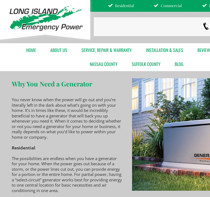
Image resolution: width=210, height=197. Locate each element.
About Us (58, 50)
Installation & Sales (164, 50)
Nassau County (104, 64)
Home (31, 50)
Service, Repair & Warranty (106, 50)
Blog (179, 64)
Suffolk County (146, 64)
